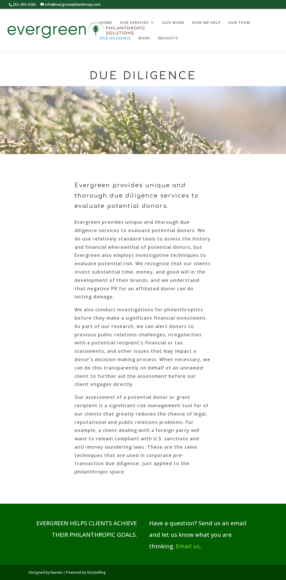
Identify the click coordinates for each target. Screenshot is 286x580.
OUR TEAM (239, 22)
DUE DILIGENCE (115, 38)
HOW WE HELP (206, 22)
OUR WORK (173, 22)
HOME (106, 22)
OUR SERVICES (134, 22)
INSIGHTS (168, 38)
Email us (188, 546)
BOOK (144, 38)
